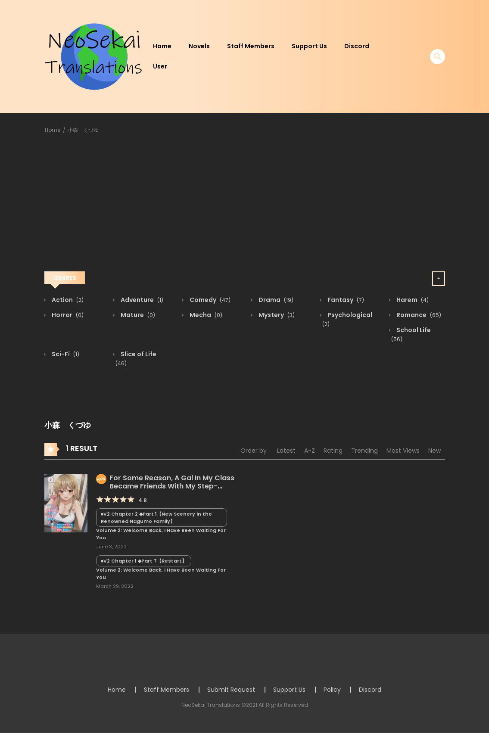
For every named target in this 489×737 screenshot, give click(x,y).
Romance (418, 315)
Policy (332, 689)
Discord (356, 46)
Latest (286, 450)
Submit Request (231, 689)
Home (162, 46)
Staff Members (250, 46)
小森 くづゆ (83, 130)
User (160, 66)
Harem (412, 299)
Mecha (205, 315)
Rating (333, 450)
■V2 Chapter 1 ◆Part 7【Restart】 (144, 560)
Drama (275, 299)
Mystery (276, 315)
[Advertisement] (244, 204)
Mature (137, 315)
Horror (67, 315)
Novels (199, 46)
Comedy (209, 299)
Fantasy (345, 299)
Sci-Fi (64, 354)
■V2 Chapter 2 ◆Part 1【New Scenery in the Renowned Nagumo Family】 (156, 517)
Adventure (141, 299)
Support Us (309, 46)
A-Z (309, 450)
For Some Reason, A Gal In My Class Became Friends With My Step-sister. (165, 486)
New (434, 450)
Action (67, 299)
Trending (364, 450)
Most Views (403, 450)
